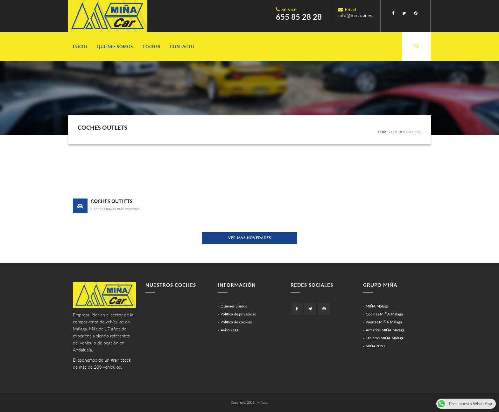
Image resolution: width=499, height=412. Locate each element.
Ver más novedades (249, 237)
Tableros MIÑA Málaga (385, 338)
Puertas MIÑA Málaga (384, 322)
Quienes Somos (115, 46)
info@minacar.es (355, 15)
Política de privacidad (239, 314)
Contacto (182, 46)
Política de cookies (236, 322)
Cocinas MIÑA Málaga (384, 314)
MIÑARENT (375, 345)
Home (383, 132)
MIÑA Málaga (377, 306)
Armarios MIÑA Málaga (385, 330)
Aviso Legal (230, 330)
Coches (151, 46)
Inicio (80, 46)
